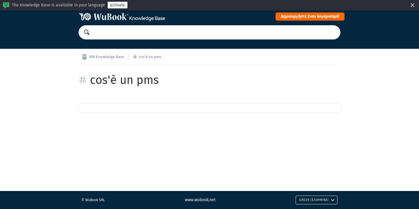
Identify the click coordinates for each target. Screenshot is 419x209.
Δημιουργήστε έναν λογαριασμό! (310, 16)
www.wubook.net (200, 199)
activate (117, 5)
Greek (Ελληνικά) (317, 200)
